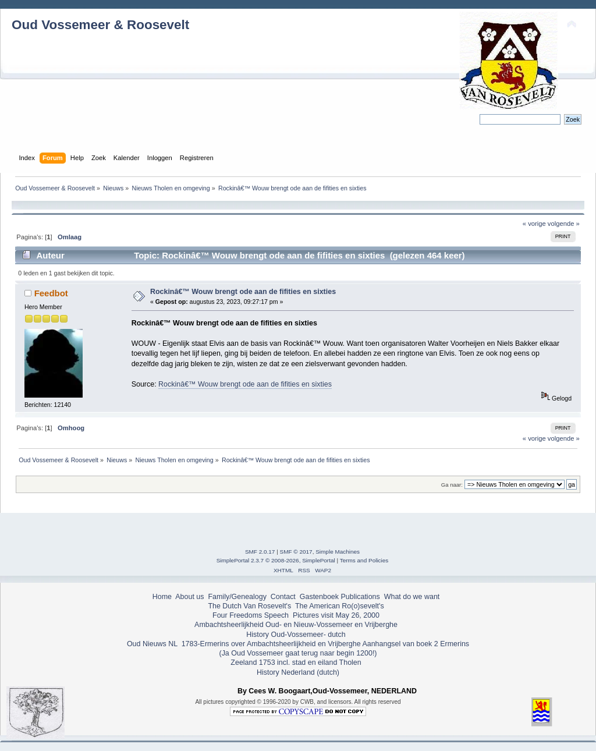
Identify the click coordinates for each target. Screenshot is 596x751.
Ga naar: (452, 484)
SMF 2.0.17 (260, 551)
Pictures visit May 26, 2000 (336, 615)
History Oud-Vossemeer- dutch (295, 634)
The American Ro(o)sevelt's (339, 606)
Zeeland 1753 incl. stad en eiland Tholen (295, 662)
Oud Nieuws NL (152, 644)
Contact (283, 597)
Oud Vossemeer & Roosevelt (100, 24)
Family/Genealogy (237, 597)
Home (162, 597)
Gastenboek (319, 597)
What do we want (412, 597)
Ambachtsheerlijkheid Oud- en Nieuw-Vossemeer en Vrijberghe (296, 625)
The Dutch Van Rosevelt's (249, 606)
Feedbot (51, 293)
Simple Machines (337, 551)
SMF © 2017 (296, 551)
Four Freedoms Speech (250, 615)
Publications (360, 597)
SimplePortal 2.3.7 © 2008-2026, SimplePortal (276, 560)
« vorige (534, 223)
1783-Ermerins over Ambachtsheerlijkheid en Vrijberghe (269, 644)
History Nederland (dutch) (298, 672)
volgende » (564, 223)
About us (189, 597)
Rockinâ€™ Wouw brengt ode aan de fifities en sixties (243, 292)
